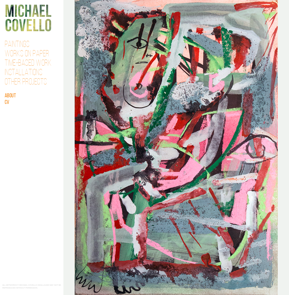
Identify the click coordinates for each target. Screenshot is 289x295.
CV (7, 102)
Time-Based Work (28, 63)
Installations (23, 73)
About (10, 96)
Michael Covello (28, 18)
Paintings (17, 45)
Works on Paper (27, 54)
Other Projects (26, 82)
